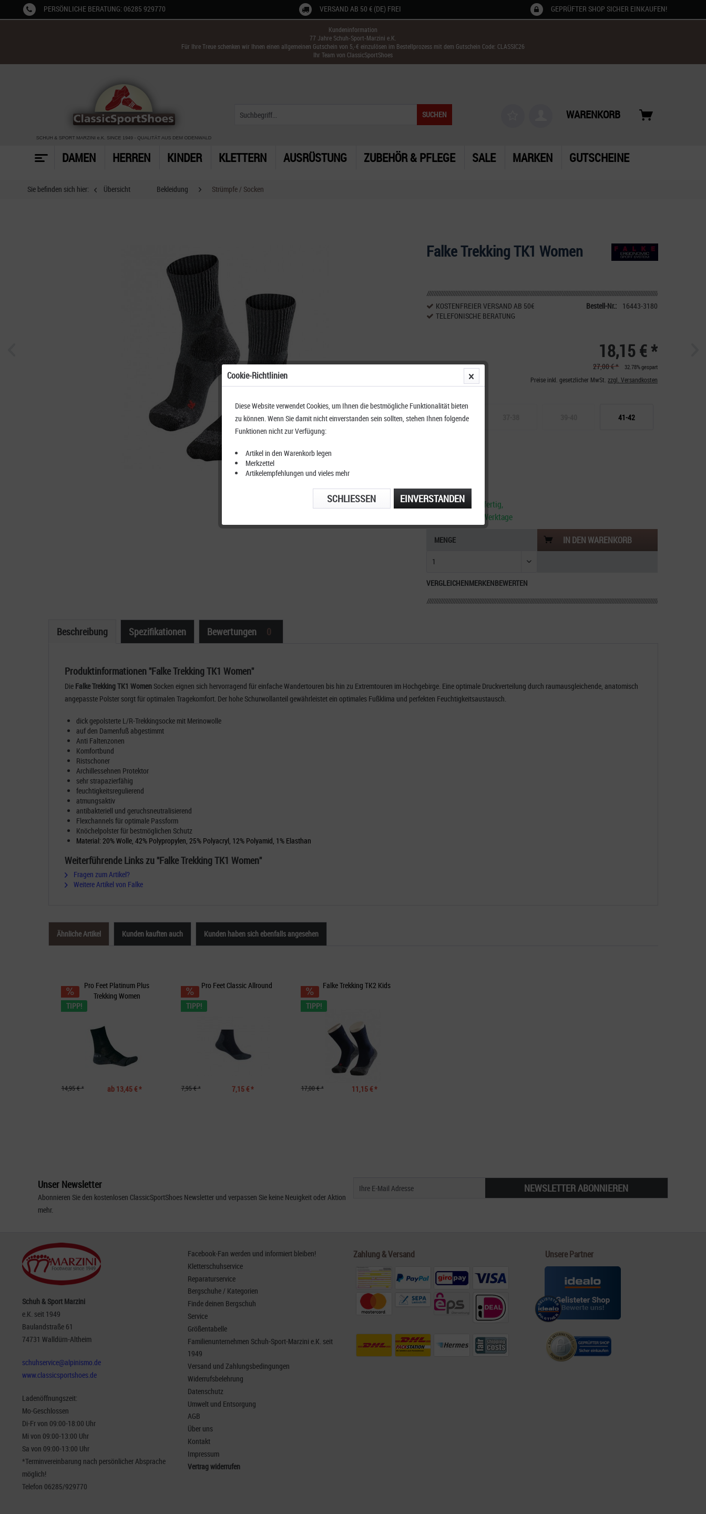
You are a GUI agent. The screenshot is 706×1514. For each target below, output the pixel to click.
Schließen (351, 243)
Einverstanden (432, 243)
